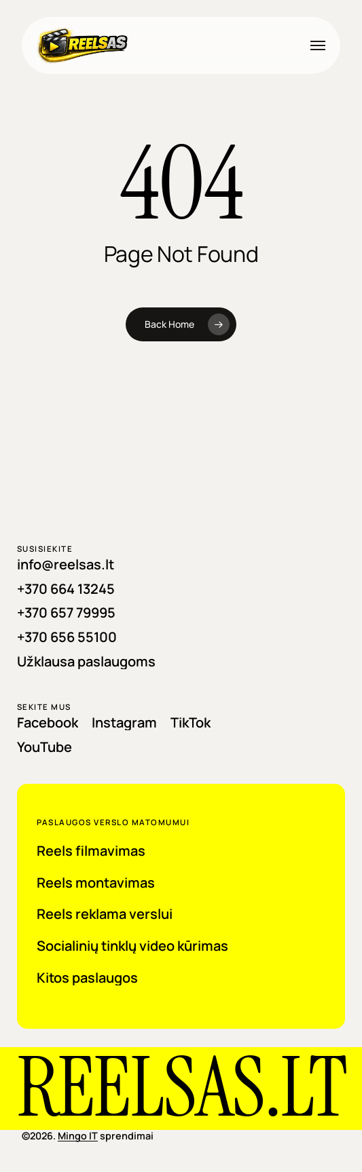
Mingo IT (78, 1135)
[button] (317, 45)
